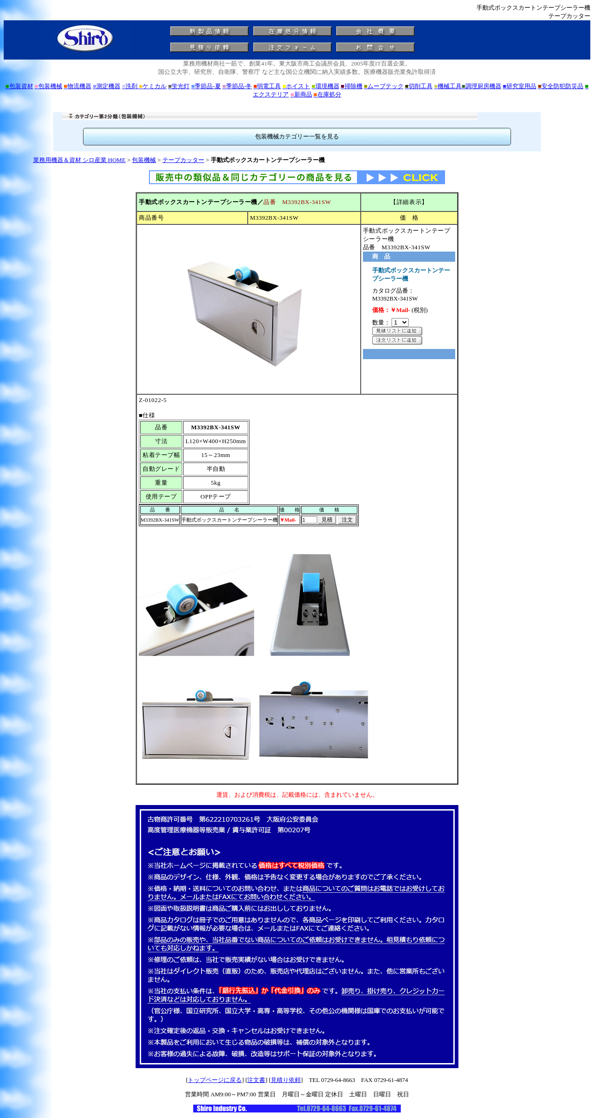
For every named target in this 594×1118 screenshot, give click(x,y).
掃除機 (351, 86)
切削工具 (419, 86)
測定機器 (106, 86)
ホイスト (296, 86)
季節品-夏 (206, 86)
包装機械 (48, 86)
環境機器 (325, 86)
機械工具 (448, 86)
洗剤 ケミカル (144, 86)
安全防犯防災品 (560, 86)
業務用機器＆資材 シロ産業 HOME (79, 159)
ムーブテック (384, 86)
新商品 (301, 94)
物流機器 (77, 86)
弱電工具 (267, 86)
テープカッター (183, 159)
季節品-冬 (237, 86)
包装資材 (19, 86)
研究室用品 (519, 86)
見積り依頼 (286, 1079)
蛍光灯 (179, 86)
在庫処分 (327, 94)
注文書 (256, 1079)
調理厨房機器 (481, 86)
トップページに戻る (215, 1079)
